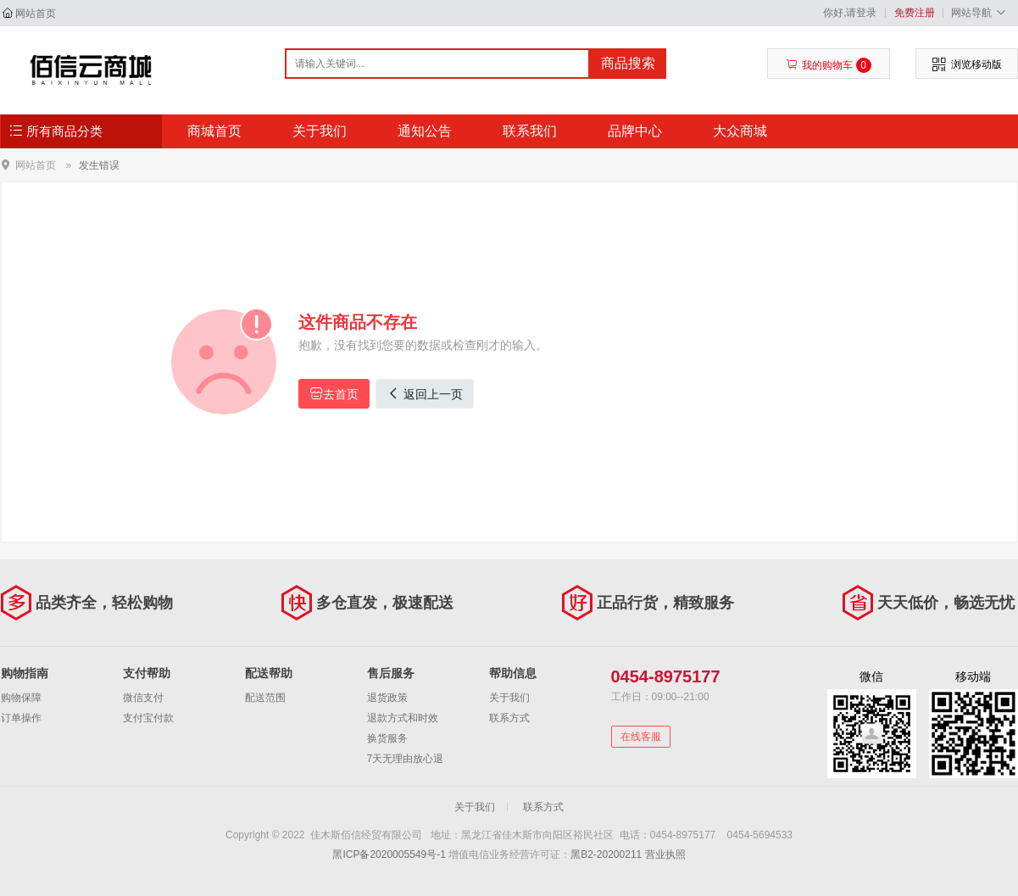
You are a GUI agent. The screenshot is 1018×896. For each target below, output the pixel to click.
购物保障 (21, 698)
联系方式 (509, 718)
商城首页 (214, 131)
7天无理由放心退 (405, 759)
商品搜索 (628, 63)
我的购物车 (828, 65)
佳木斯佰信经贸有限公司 (91, 69)
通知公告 (425, 131)
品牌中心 (635, 131)
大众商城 (740, 131)
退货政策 (387, 698)
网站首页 (35, 13)
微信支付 (143, 698)
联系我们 (530, 131)
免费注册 (914, 13)
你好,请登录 (849, 13)
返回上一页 (425, 394)
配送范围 (265, 698)
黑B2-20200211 (606, 854)
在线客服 (640, 737)
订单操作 (21, 718)
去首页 (334, 394)
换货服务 (387, 738)
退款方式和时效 (402, 718)
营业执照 (665, 854)
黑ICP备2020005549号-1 (388, 854)
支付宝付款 (148, 718)
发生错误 (99, 165)
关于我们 (319, 131)
